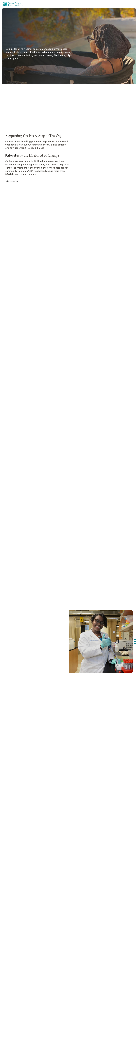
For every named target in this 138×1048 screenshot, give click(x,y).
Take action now (13, 181)
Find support (11, 155)
